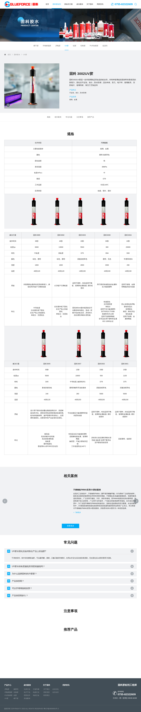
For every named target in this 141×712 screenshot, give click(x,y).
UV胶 (67, 46)
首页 (47, 4)
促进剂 (104, 46)
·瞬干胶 (15, 698)
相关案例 (58, 117)
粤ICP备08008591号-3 (51, 709)
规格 (48, 117)
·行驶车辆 (36, 689)
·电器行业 (36, 692)
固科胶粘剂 (57, 4)
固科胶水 (18, 54)
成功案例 (79, 4)
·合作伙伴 (55, 692)
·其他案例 (27, 698)
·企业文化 (55, 689)
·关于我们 (46, 689)
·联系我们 (46, 695)
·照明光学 (27, 695)
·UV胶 (6, 698)
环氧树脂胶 (47, 46)
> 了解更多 (77, 512)
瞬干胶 (36, 46)
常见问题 (69, 117)
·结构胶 (15, 692)
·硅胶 (15, 695)
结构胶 (82, 46)
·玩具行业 (27, 689)
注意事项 (79, 117)
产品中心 (7, 685)
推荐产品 (90, 117)
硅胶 (74, 46)
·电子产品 (27, 692)
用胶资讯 (100, 4)
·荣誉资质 (46, 692)
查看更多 (70, 526)
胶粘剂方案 (68, 4)
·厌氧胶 (6, 689)
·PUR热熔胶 (8, 695)
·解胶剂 (15, 689)
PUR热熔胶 (94, 46)
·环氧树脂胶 (8, 692)
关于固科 (90, 4)
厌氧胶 (57, 46)
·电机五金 (36, 695)
